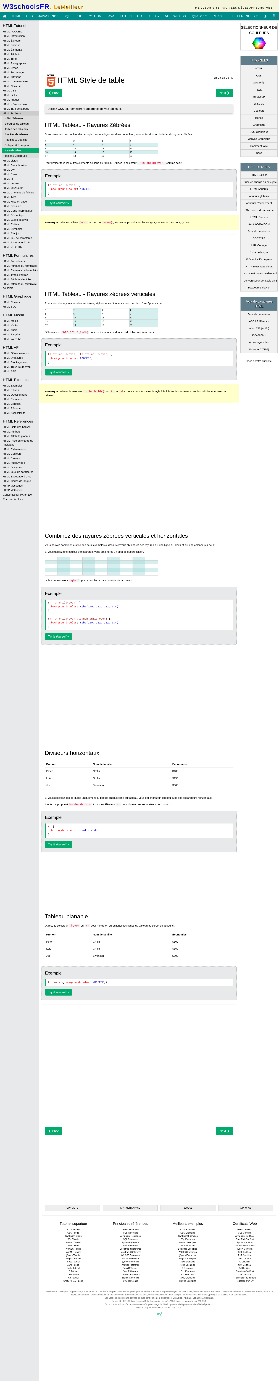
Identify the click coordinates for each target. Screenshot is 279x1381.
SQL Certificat (244, 1252)
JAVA (110, 16)
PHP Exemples (187, 1245)
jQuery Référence (130, 1261)
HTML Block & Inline (15, 165)
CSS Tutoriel (73, 1233)
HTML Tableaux (12, 113)
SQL (67, 16)
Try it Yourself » (58, 203)
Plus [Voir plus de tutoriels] (217, 16)
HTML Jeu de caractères (17, 237)
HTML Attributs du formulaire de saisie (20, 286)
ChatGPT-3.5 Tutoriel (73, 1281)
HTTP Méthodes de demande (260, 273)
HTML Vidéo (10, 325)
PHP (79, 16)
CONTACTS (72, 1208)
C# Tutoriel (73, 1278)
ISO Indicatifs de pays (259, 259)
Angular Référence (130, 1265)
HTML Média (10, 320)
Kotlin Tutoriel (73, 1268)
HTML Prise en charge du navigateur (18, 442)
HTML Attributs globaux (16, 436)
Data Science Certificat (245, 1245)
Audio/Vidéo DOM (259, 224)
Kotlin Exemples (187, 1265)
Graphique (259, 124)
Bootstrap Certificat (245, 1271)
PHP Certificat (244, 1255)
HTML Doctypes (12, 467)
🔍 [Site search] (274, 16)
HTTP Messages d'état (259, 266)
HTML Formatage (13, 72)
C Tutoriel (73, 1271)
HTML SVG (9, 306)
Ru (231, 77)
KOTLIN (126, 16)
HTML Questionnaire (15, 394)
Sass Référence (130, 1268)
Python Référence (130, 1242)
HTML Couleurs (12, 86)
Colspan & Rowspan (17, 145)
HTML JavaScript (13, 187)
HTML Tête (9, 196)
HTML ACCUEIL (12, 31)
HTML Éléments (12, 49)
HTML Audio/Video (14, 462)
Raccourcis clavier (14, 499)
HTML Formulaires (14, 261)
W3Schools (141, 1307)
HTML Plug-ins (11, 334)
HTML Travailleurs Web (17, 366)
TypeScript (199, 16)
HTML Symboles (12, 228)
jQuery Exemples (188, 1255)
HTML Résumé (12, 408)
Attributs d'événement (259, 202)
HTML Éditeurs (11, 40)
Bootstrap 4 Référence (130, 1252)
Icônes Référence (130, 1278)
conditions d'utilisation (197, 1294)
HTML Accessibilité (14, 412)
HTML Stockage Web (15, 362)
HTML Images (11, 99)
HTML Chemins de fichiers (18, 192)
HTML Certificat (12, 403)
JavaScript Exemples (188, 1236)
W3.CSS (179, 16)
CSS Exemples (187, 1233)
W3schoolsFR (43, 6)
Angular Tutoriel (73, 1258)
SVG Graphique (259, 131)
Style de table (13, 150)
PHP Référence (130, 1245)
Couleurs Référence (130, 1274)
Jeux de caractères (259, 231)
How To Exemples (187, 1281)
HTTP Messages (13, 485)
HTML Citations (12, 76)
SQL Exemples (188, 1239)
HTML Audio (10, 329)
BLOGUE (187, 1208)
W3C (180, 1307)
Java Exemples (187, 1261)
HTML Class (10, 174)
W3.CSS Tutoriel (73, 1249)
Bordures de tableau (17, 123)
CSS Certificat (244, 1233)
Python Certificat (244, 1242)
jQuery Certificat (244, 1249)
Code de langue (259, 252)
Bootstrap (259, 96)
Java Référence (130, 1271)
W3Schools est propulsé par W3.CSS (188, 1301)
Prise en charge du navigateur (260, 181)
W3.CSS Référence (130, 1255)
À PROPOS (245, 1208)
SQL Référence (130, 1239)
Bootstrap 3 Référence (130, 1249)
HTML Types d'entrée (15, 274)
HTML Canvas (11, 302)
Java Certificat (244, 1258)
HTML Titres (10, 58)
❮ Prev (53, 93)
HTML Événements (14, 449)
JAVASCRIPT (48, 16)
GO (139, 16)
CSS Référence (130, 1233)
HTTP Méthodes (12, 490)
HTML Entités (11, 224)
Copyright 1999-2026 (122, 1301)
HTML (16, 16)
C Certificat (244, 1261)
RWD (259, 89)
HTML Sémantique (14, 215)
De (227, 77)
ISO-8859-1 (259, 335)
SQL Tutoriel (73, 1239)
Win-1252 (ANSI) (259, 328)
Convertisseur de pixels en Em (260, 280)
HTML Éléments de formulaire (20, 270)
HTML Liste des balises (16, 426)
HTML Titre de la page (16, 108)
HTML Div (9, 169)
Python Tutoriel (73, 1242)
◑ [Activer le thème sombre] (265, 16)
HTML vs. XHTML (13, 247)
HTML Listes (10, 160)
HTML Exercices (12, 399)
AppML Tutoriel (73, 1252)
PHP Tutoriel (73, 1245)
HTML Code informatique (18, 210)
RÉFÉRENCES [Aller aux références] (245, 16)
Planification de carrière (245, 1278)
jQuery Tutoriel (73, 1255)
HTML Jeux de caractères (18, 471)
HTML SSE (9, 371)
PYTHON (94, 16)
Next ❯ (224, 93)
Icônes (259, 117)
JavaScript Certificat (244, 1236)
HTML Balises (259, 174)
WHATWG (170, 1307)
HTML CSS (9, 90)
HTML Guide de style (15, 219)
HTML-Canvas (259, 217)
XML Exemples (187, 1278)
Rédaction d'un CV (245, 1281)
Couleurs (259, 110)
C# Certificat (245, 1268)
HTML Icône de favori (15, 104)
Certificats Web (245, 1224)
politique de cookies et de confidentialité (228, 1294)
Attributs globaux (259, 196)
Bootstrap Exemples (187, 1249)
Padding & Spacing (16, 139)
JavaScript (259, 82)
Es (223, 77)
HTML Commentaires (15, 81)
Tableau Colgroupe (16, 155)
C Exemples (187, 1268)
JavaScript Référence (130, 1236)
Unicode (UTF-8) (259, 349)
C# (157, 16)
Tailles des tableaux (16, 129)
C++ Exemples (188, 1271)
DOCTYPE (258, 238)
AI (166, 16)
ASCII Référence (259, 321)
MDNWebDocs (156, 1307)
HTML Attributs (11, 54)
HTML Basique (11, 45)
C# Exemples (187, 1274)
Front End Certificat (245, 1239)
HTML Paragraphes (14, 63)
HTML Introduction (14, 35)
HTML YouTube (12, 339)
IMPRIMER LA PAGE (130, 1208)
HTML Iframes (11, 183)
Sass (259, 152)
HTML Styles (10, 67)
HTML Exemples (12, 385)
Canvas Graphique (259, 138)
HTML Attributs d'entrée (17, 279)
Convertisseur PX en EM (17, 494)
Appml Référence (130, 1258)
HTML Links (10, 95)
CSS (29, 16)
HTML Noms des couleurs (259, 210)
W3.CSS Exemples (187, 1252)
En (215, 77)
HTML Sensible (12, 206)
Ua (219, 77)
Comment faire (259, 145)
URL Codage (259, 245)
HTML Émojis (11, 233)
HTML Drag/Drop (13, 357)
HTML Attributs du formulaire (20, 265)
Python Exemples (187, 1242)
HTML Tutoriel (73, 1229)
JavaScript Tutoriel (73, 1236)
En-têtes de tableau (16, 134)
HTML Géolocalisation (16, 353)
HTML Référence (130, 1229)
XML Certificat (244, 1274)
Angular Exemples (187, 1258)
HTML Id (8, 178)
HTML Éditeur (11, 390)
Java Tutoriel (73, 1265)
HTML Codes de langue (17, 480)
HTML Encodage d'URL (17, 242)
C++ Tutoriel (73, 1274)
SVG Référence (130, 1281)
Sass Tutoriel (73, 1261)
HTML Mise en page (15, 201)
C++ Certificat (244, 1265)
